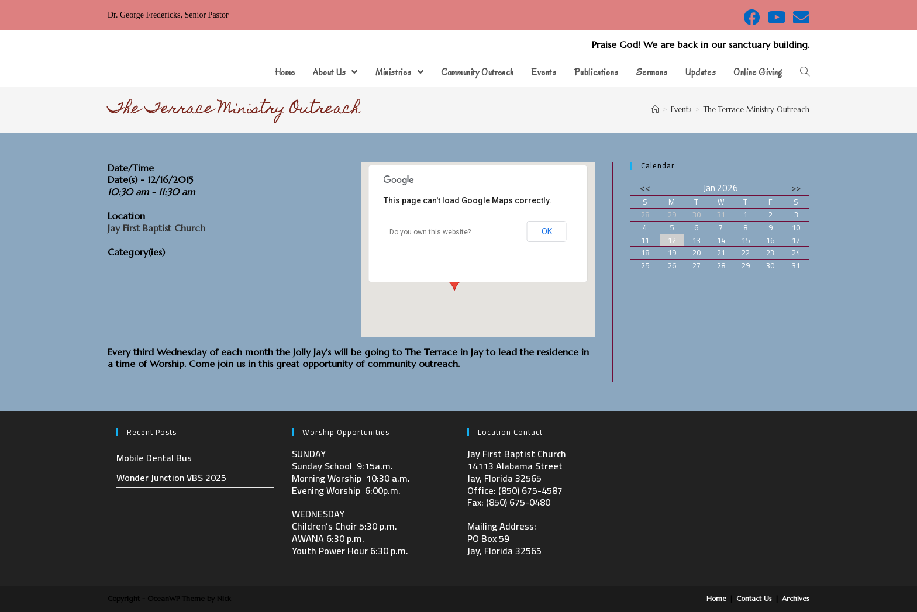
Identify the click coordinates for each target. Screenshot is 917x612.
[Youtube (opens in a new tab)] (777, 17)
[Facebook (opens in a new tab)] (752, 17)
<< (645, 187)
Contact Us (754, 598)
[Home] (655, 110)
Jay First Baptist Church (156, 228)
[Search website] (804, 72)
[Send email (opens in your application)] (799, 17)
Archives (795, 598)
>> (796, 187)
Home (716, 598)
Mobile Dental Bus (154, 457)
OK (547, 231)
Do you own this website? (430, 232)
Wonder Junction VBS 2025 (171, 477)
